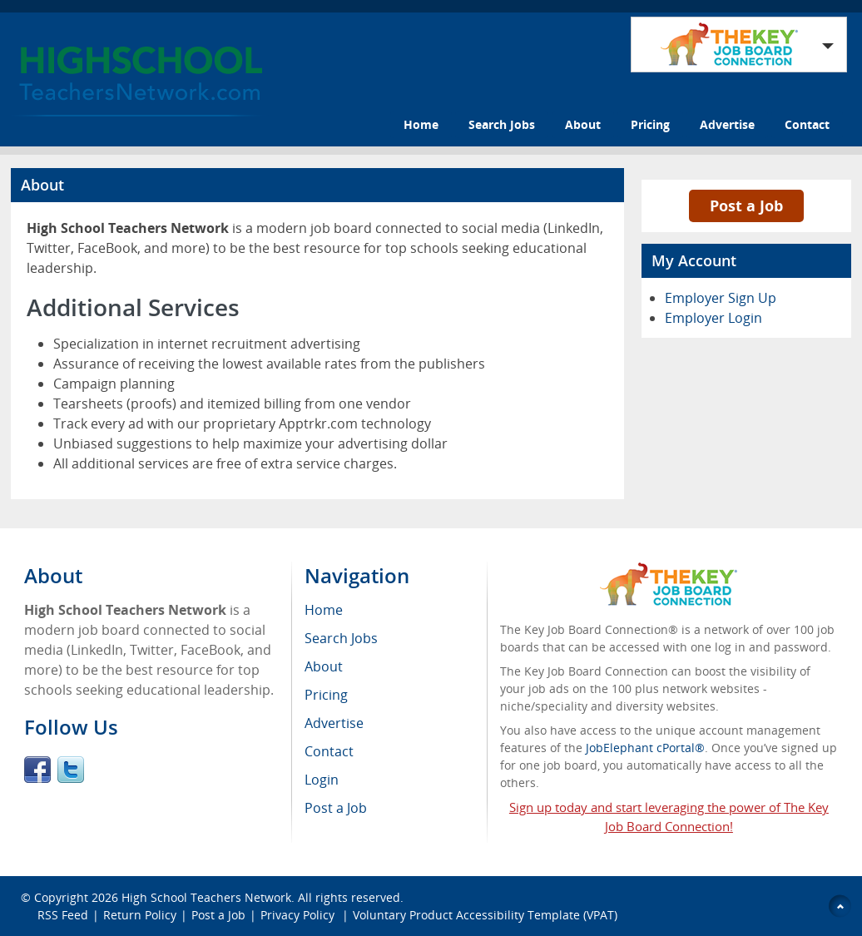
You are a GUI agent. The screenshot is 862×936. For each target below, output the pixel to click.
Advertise (727, 124)
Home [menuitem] (324, 610)
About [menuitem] (324, 666)
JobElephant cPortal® (645, 747)
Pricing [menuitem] (326, 695)
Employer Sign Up (720, 298)
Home (421, 124)
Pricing (650, 124)
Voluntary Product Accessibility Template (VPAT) (485, 915)
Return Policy (139, 915)
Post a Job (746, 205)
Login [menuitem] (322, 779)
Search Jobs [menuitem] (341, 638)
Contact (807, 124)
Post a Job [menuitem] (336, 808)
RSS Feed (62, 915)
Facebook (37, 769)
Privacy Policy (299, 915)
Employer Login (713, 318)
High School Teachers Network (206, 897)
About (583, 124)
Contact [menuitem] (329, 751)
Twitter (70, 769)
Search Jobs (501, 124)
